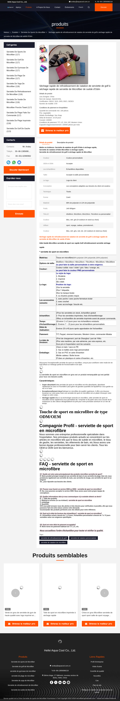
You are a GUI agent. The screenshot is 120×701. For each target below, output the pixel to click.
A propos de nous (43, 7)
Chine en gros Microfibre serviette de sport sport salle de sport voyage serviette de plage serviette (97, 614)
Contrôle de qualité (97, 671)
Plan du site (97, 685)
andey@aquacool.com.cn (79, 2)
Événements (69, 7)
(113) (18, 130)
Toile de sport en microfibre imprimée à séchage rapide (59, 614)
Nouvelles (97, 676)
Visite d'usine (97, 666)
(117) (16, 53)
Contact (57, 7)
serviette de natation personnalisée (83, 538)
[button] (15, 593)
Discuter (104, 7)
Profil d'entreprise (97, 662)
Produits (29, 7)
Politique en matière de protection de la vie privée (97, 691)
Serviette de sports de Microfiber (33, 32)
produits (15, 32)
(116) (15, 85)
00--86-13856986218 (103, 2)
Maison (6, 32)
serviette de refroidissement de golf (54, 538)
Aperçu (18, 7)
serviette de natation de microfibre (53, 542)
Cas (97, 680)
